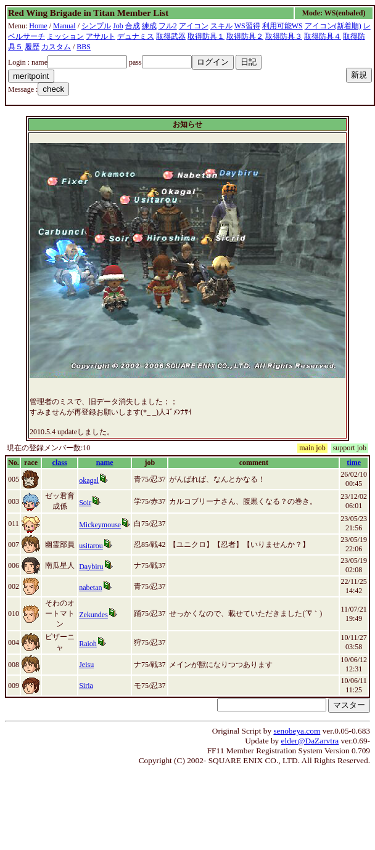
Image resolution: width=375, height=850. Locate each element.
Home (38, 26)
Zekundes (93, 614)
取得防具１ (206, 36)
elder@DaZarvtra (310, 740)
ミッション (65, 36)
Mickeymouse (100, 524)
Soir (85, 502)
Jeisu (86, 664)
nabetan (90, 587)
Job (118, 26)
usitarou (91, 545)
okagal (89, 480)
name (104, 462)
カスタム (56, 46)
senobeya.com (296, 730)
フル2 (168, 26)
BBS (83, 46)
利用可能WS (282, 26)
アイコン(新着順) (333, 26)
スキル (221, 26)
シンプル (96, 26)
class (59, 462)
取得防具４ (322, 36)
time (354, 462)
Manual (64, 26)
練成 (149, 26)
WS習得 (247, 26)
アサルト (100, 36)
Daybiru (91, 566)
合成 (132, 26)
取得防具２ (244, 36)
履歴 (32, 46)
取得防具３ (283, 36)
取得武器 (171, 36)
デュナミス (135, 36)
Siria (86, 685)
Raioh (88, 643)
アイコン (193, 26)
